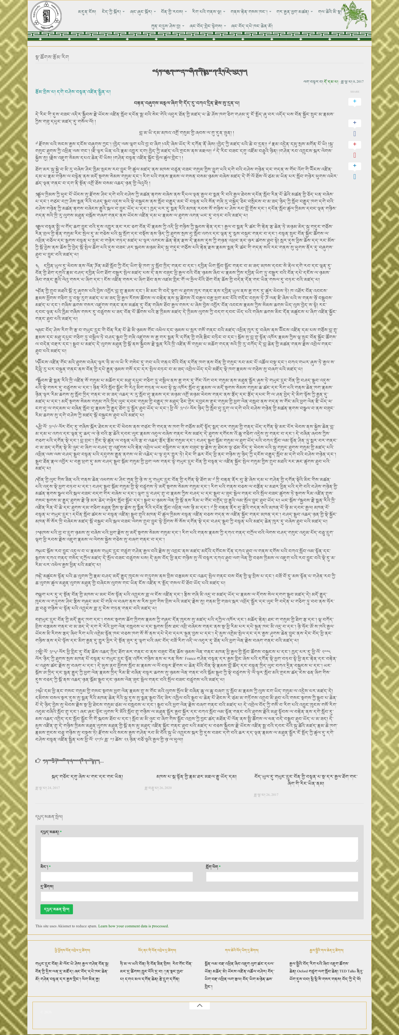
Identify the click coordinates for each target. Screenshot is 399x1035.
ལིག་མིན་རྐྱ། (91, 979)
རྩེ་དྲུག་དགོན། (169, 979)
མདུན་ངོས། (73, 11)
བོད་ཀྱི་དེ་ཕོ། (351, 979)
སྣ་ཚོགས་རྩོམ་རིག (53, 57)
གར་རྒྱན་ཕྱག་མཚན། (271, 11)
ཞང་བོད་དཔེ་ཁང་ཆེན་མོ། (232, 26)
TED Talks (347, 971)
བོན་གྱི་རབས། (154, 11)
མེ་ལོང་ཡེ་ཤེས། (70, 964)
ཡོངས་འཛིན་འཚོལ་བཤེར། (248, 971)
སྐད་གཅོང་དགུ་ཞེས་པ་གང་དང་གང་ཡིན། (87, 776)
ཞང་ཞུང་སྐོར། (124, 11)
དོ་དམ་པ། (331, 82)
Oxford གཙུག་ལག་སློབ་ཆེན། (318, 971)
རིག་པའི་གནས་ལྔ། (187, 11)
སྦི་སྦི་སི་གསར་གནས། (326, 979)
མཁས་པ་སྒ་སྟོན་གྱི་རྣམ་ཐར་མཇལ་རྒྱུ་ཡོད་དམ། (196, 776)
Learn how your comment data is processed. (133, 926)
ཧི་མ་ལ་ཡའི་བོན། (133, 964)
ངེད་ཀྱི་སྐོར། (95, 11)
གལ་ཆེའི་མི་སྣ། (307, 11)
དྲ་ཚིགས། (46, 887)
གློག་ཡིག (213, 867)
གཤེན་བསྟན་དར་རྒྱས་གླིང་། (60, 979)
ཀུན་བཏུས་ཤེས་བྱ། (341, 11)
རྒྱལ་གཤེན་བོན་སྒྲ (95, 964)
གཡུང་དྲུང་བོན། (46, 964)
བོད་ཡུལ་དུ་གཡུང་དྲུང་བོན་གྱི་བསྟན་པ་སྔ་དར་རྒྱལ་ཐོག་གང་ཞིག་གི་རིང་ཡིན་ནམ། (306, 780)
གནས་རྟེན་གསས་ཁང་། (228, 11)
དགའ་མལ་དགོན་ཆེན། (141, 979)
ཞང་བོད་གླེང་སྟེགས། (187, 26)
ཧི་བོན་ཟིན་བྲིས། (158, 964)
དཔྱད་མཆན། (51, 832)
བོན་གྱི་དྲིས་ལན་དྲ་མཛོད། (54, 971)
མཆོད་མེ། (220, 971)
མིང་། (45, 867)
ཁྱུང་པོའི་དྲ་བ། (152, 971)
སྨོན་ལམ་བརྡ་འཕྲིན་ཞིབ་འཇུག (227, 964)
